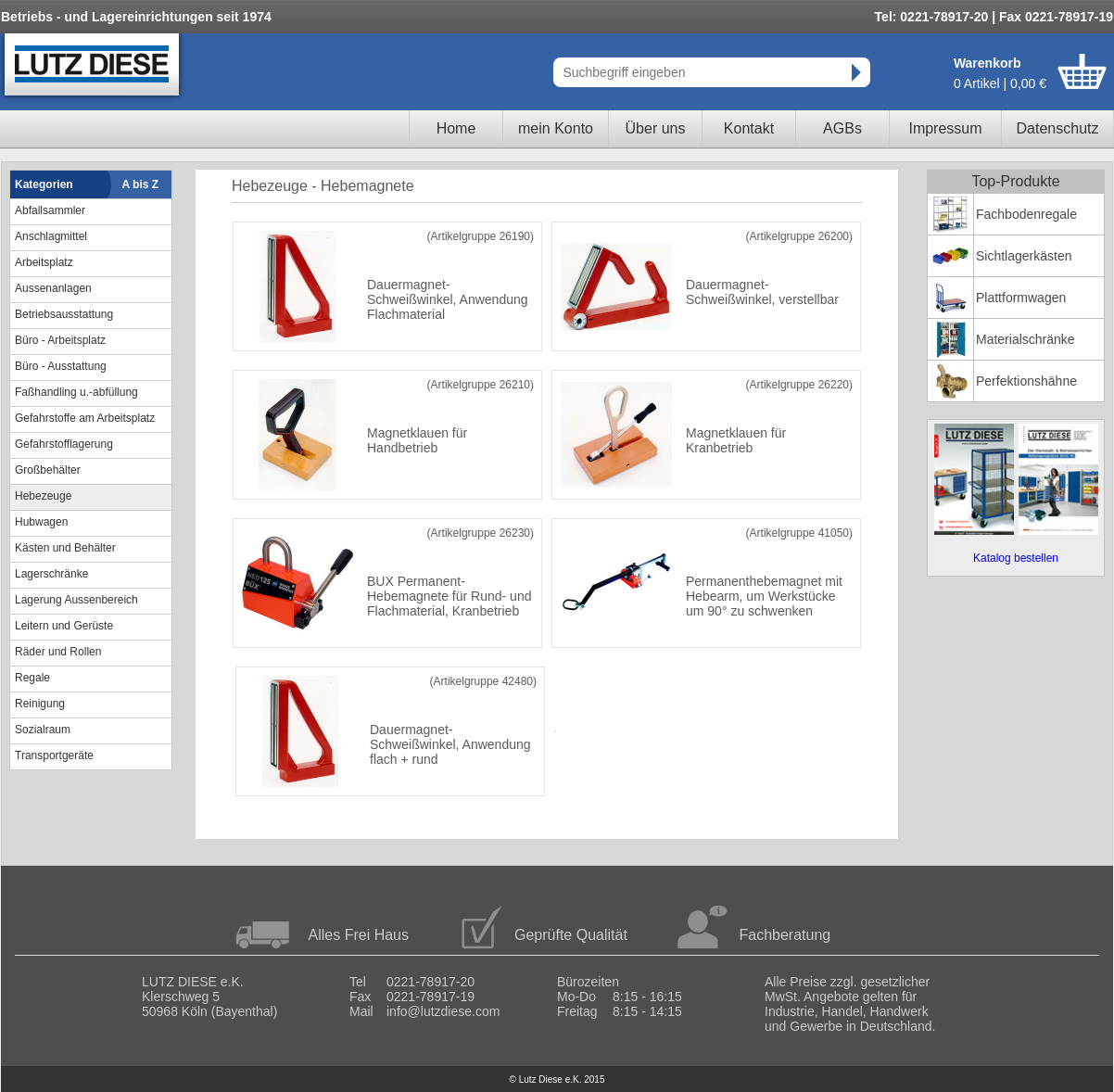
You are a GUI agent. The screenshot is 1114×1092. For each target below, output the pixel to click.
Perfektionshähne (1026, 381)
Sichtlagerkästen (1024, 255)
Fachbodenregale (1026, 214)
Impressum (944, 128)
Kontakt (749, 128)
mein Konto (555, 128)
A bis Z (140, 184)
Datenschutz (1058, 128)
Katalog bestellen (1015, 558)
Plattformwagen (1021, 297)
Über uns (656, 128)
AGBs (842, 128)
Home (456, 128)
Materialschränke (1025, 339)
